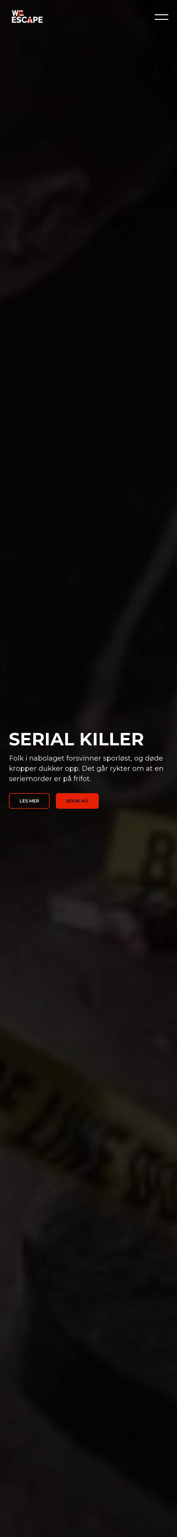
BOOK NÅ (77, 801)
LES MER (29, 801)
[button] (161, 17)
